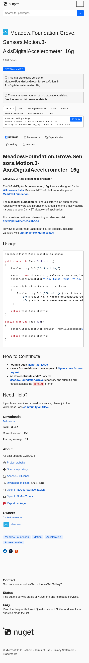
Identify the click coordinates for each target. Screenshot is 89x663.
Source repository (17, 469)
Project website (16, 462)
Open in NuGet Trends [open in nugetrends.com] (20, 496)
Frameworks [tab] (32, 137)
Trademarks (10, 654)
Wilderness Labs (13, 190)
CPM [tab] (53, 108)
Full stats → (9, 421)
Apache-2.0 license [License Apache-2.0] (18, 476)
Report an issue (38, 364)
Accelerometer (13, 542)
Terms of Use (42, 650)
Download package (18, 482)
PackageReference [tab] (37, 108)
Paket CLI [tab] (66, 108)
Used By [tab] (11, 144)
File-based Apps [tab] (35, 113)
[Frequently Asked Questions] (6, 605)
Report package (16, 503)
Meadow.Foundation (16, 194)
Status (8, 593)
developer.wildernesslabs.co (21, 221)
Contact (9, 580)
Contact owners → (12, 517)
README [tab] (11, 137)
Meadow (15, 524)
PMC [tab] (21, 108)
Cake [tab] (50, 113)
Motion (38, 537)
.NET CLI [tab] (9, 108)
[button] (76, 119)
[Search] (80, 13)
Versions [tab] (29, 144)
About (28, 650)
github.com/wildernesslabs (37, 232)
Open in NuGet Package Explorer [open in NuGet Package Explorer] (26, 489)
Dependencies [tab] (54, 137)
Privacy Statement (63, 650)
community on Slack (36, 407)
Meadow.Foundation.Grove (27, 380)
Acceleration (53, 537)
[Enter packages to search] (40, 13)
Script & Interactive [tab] (14, 113)
